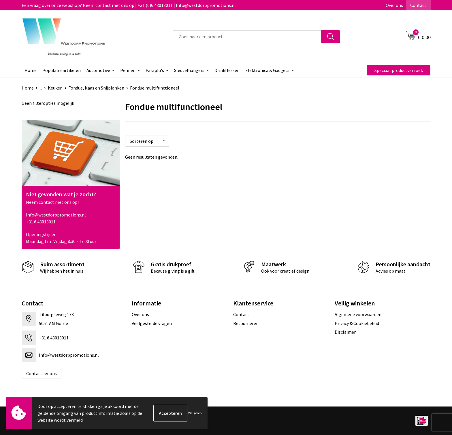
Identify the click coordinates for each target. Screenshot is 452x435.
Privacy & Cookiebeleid (357, 323)
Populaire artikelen (61, 70)
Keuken (55, 88)
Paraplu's (155, 70)
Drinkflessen (227, 70)
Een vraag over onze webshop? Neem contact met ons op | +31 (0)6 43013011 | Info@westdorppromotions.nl (129, 5)
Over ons (394, 5)
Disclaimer (345, 332)
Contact (418, 5)
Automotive (98, 70)
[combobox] (247, 36)
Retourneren (246, 323)
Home (31, 70)
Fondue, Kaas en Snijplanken (96, 88)
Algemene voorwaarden (358, 314)
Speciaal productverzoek (398, 70)
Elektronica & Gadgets (267, 70)
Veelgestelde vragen (152, 323)
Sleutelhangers (189, 70)
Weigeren (195, 413)
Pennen (127, 70)
